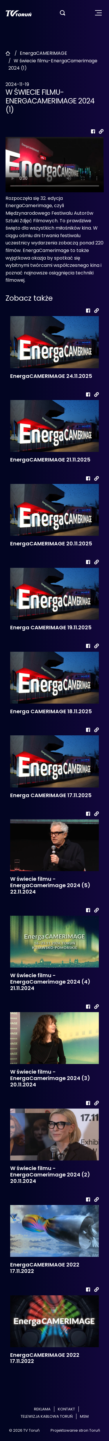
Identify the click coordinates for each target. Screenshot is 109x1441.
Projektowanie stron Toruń (75, 1430)
